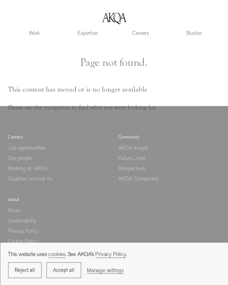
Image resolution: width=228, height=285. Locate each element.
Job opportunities (26, 147)
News (14, 210)
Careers (140, 32)
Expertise (87, 32)
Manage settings (105, 271)
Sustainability (22, 220)
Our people (20, 158)
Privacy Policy (23, 230)
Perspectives (132, 168)
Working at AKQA (27, 168)
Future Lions (132, 158)
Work (34, 32)
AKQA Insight (133, 147)
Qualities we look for (30, 178)
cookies (56, 254)
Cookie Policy (23, 241)
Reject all (25, 271)
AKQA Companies (138, 178)
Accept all (63, 271)
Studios (194, 32)
